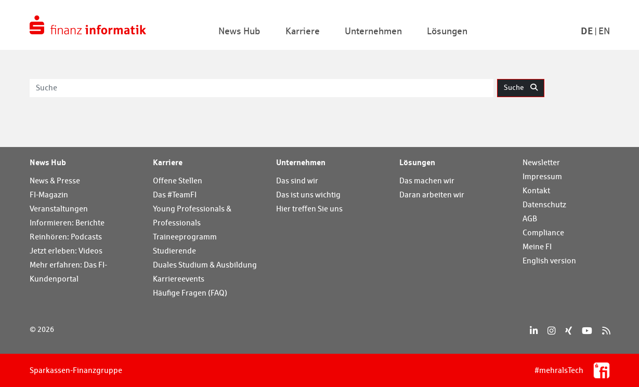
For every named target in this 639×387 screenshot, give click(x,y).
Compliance (543, 232)
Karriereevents (178, 278)
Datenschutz (544, 204)
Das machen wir (426, 180)
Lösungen (417, 162)
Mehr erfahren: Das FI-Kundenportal (68, 271)
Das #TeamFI (175, 194)
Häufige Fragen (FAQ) (190, 292)
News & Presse (55, 180)
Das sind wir (297, 180)
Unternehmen (300, 162)
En (604, 30)
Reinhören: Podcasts (66, 236)
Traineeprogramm (185, 236)
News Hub (48, 162)
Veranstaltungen (59, 208)
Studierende (174, 250)
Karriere (167, 162)
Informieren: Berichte (67, 222)
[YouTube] (587, 330)
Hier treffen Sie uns (309, 208)
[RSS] (606, 330)
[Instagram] (551, 330)
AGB (530, 218)
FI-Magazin (49, 194)
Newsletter (541, 162)
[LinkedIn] (534, 330)
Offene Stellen (177, 180)
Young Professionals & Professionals (192, 215)
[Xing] (568, 330)
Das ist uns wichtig (308, 194)
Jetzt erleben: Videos (66, 250)
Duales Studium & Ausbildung (205, 264)
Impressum (542, 176)
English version (549, 260)
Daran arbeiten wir (431, 194)
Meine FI (537, 246)
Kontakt (536, 190)
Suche (521, 87)
